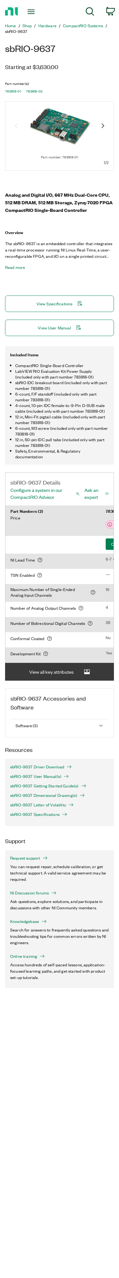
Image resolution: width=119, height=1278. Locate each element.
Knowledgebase (28, 921)
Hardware (47, 26)
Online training (27, 956)
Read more (15, 267)
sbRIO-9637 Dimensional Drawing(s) (47, 795)
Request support (29, 858)
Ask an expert (91, 493)
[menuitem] (90, 12)
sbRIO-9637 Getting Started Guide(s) (48, 786)
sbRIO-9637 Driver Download (41, 767)
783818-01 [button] (13, 91)
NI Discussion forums (33, 893)
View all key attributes (59, 672)
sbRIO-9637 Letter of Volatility (42, 805)
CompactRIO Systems (83, 26)
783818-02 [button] (34, 91)
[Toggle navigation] (32, 11)
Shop (27, 26)
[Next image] (103, 126)
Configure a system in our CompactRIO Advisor (36, 493)
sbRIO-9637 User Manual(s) (39, 776)
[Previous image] (16, 126)
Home (10, 26)
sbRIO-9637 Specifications (38, 814)
